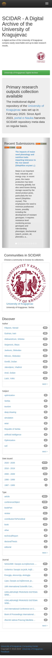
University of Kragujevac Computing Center (19, 646)
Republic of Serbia (12, 429)
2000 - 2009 (9, 474)
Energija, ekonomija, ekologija (17, 575)
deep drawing (10, 412)
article (7, 496)
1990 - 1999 (9, 480)
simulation (8, 418)
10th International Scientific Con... (18, 586)
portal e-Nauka (23, 117)
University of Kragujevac (19, 303)
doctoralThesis (10, 541)
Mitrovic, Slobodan (12, 356)
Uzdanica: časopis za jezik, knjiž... (19, 569)
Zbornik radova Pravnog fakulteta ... (19, 620)
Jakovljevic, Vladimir (13, 367)
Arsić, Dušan (9, 373)
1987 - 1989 (9, 485)
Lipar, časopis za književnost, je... (18, 581)
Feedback (5, 652)
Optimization (9, 440)
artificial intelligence (12, 435)
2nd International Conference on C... (20, 609)
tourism (7, 406)
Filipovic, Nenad (11, 328)
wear (6, 423)
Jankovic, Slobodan (12, 350)
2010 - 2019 (9, 468)
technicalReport (11, 536)
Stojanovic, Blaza (11, 345)
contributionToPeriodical (14, 519)
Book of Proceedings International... (19, 614)
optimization (9, 395)
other (6, 530)
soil (5, 446)
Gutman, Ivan (10, 333)
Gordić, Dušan (10, 361)
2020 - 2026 (9, 463)
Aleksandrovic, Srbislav (14, 339)
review (7, 513)
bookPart (8, 508)
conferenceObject (12, 502)
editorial (7, 547)
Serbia (7, 401)
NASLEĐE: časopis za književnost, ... (20, 564)
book (6, 524)
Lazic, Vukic (9, 378)
